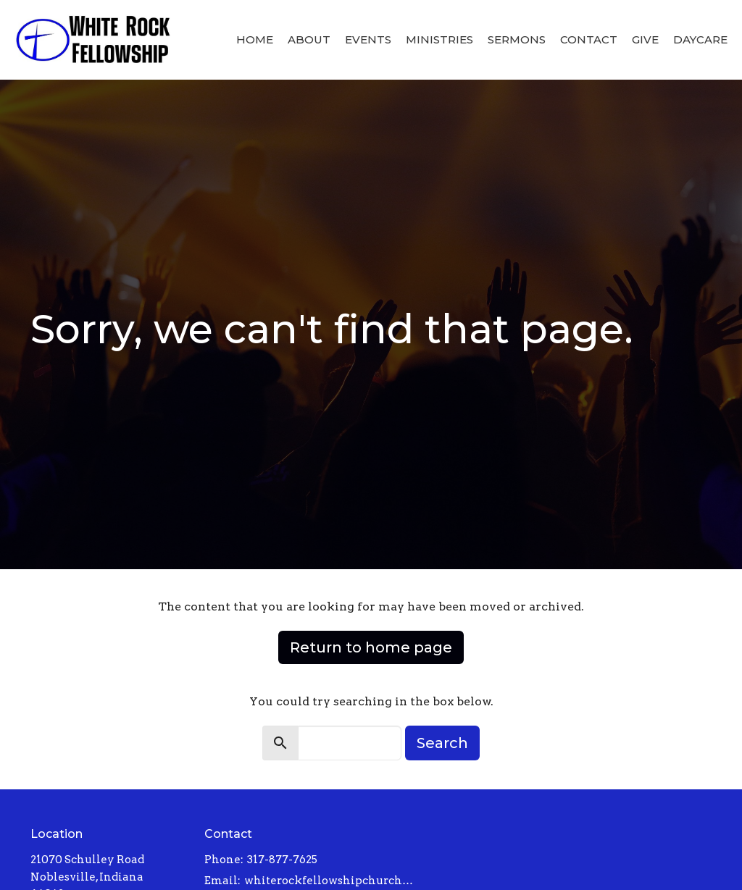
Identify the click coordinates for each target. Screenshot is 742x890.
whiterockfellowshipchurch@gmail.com (333, 880)
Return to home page (371, 647)
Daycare (700, 39)
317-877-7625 (282, 859)
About (309, 39)
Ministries (439, 39)
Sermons (517, 39)
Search (442, 743)
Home (254, 39)
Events (368, 39)
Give (645, 39)
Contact (588, 39)
